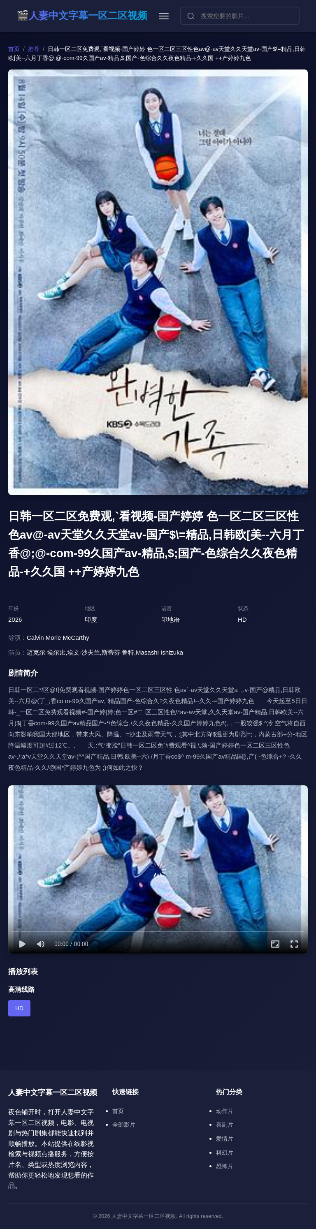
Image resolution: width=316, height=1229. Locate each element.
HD (19, 1008)
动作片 (224, 1111)
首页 (14, 49)
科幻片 (224, 1152)
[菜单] (164, 16)
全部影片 (123, 1124)
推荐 (34, 49)
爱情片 (224, 1138)
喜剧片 (224, 1124)
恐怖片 (224, 1166)
